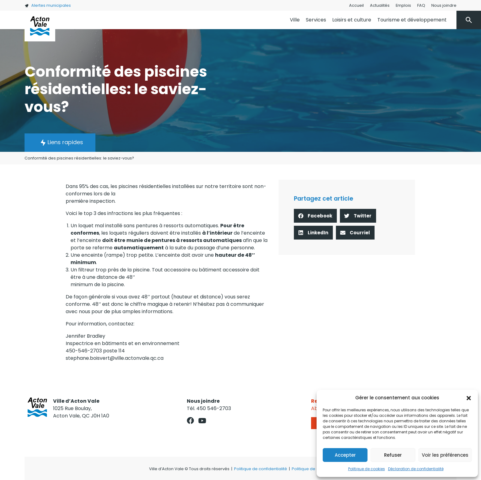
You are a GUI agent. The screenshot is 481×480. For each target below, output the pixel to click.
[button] (469, 398)
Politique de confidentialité (260, 469)
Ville (295, 19)
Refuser (393, 455)
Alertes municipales (48, 5)
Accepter (345, 455)
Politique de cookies (366, 468)
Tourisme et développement (412, 19)
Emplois (403, 5)
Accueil (356, 5)
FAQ (421, 5)
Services (316, 19)
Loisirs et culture (351, 19)
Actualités (380, 5)
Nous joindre (443, 5)
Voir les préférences (445, 455)
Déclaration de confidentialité (416, 468)
